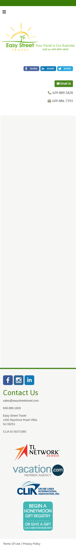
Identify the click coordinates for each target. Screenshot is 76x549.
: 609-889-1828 (62, 93)
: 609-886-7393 (62, 101)
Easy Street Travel (14, 415)
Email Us (64, 83)
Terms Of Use (11, 543)
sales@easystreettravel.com (21, 400)
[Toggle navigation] (4, 13)
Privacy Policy (31, 543)
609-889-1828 (12, 408)
